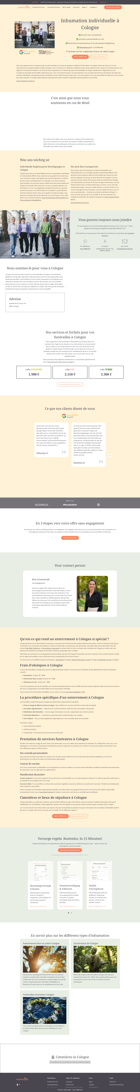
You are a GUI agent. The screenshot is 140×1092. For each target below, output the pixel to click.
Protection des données (116, 1084)
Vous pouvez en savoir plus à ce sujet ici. (60, 362)
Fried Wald (28, 648)
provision (76, 7)
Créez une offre (113, 7)
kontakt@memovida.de (125, 249)
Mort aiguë (66, 7)
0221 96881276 (80, 57)
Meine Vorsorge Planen (70, 850)
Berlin (91, 1082)
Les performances (53, 7)
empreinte (112, 1081)
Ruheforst (36, 648)
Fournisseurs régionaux (50, 648)
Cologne (91, 1084)
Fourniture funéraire (46, 792)
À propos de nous (38, 7)
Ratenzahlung (84, 47)
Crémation (69, 1082)
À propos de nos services (70, 384)
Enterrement (70, 1084)
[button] (84, 7)
